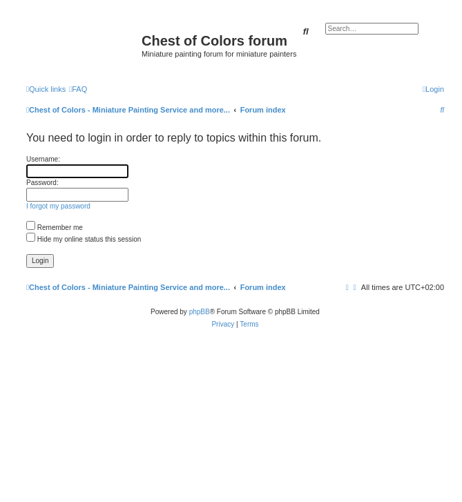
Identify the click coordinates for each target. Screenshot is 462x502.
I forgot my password (58, 206)
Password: (42, 182)
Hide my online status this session (83, 239)
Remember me (54, 227)
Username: (43, 159)
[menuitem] (78, 89)
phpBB (199, 312)
